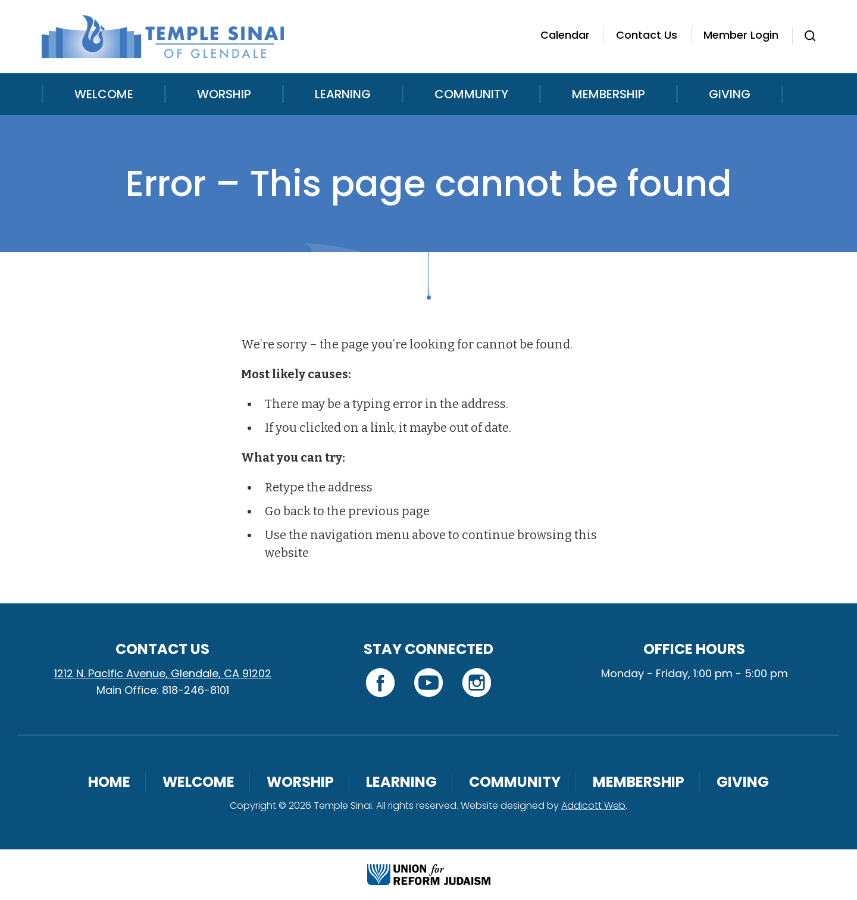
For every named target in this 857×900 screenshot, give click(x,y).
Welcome (103, 94)
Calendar (565, 34)
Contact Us (646, 34)
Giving (729, 94)
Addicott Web (593, 805)
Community (471, 94)
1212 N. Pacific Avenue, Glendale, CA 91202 (162, 673)
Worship (224, 94)
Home (109, 782)
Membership (608, 94)
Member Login (740, 34)
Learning (343, 94)
